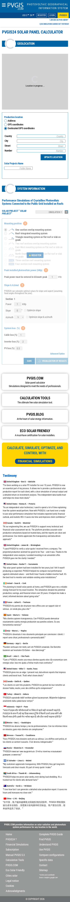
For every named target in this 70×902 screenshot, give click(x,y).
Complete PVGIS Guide (51, 834)
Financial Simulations (35, 461)
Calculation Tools (15, 860)
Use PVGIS (44, 849)
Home (9, 834)
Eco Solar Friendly (15, 870)
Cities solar (11, 875)
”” (14, 212)
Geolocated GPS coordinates (18, 128)
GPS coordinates (15, 124)
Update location (53, 157)
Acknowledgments (15, 891)
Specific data (46, 860)
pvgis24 (63, 15)
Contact (43, 865)
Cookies (10, 885)
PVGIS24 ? (11, 839)
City (6, 140)
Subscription (12, 849)
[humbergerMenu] (4, 5)
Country (8, 136)
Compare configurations (51, 855)
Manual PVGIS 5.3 (15, 855)
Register (42, 15)
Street (7, 145)
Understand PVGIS (48, 844)
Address (12, 120)
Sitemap (43, 870)
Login (52, 15)
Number (8, 150)
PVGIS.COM (12, 865)
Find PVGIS (45, 839)
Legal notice (12, 880)
